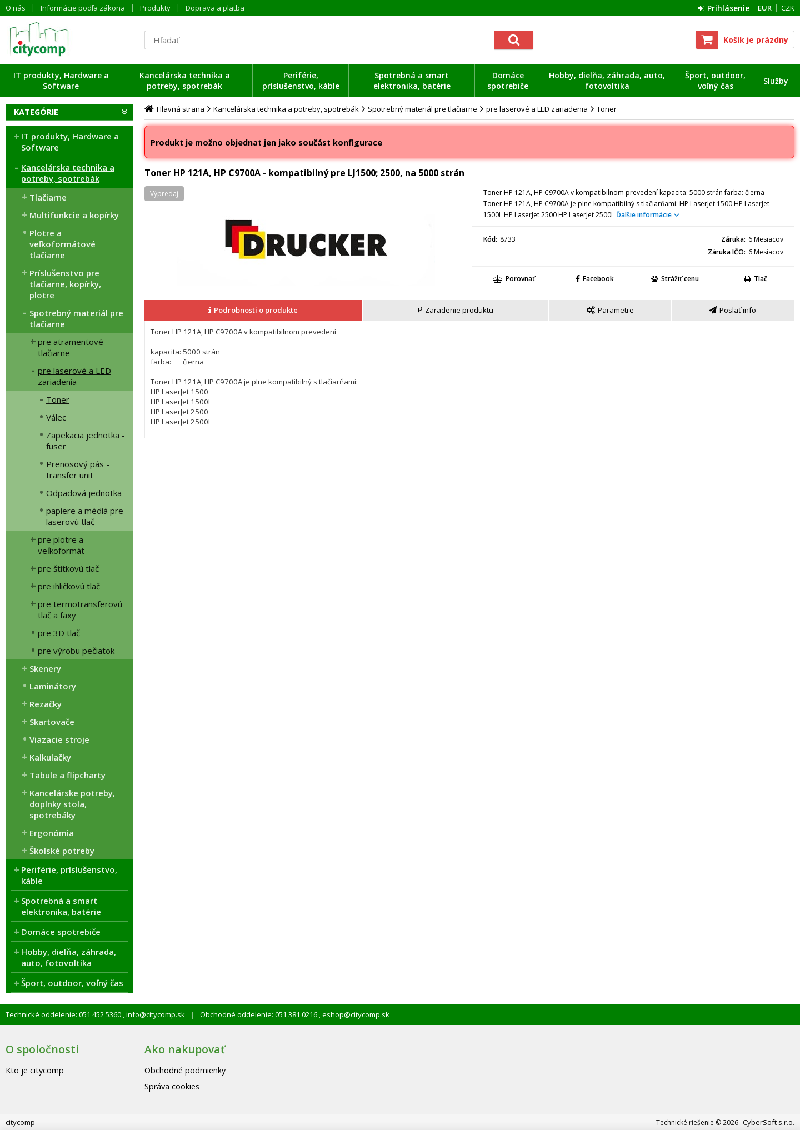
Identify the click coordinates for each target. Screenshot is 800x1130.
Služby (775, 81)
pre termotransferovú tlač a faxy (80, 609)
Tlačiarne (48, 197)
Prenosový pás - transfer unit (77, 469)
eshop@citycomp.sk (355, 1014)
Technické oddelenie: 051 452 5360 (64, 1014)
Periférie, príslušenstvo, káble (300, 80)
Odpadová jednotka (84, 492)
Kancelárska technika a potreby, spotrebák (184, 80)
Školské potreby (61, 850)
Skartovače (51, 721)
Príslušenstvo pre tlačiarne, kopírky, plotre (65, 284)
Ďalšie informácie (644, 214)
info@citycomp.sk (154, 1014)
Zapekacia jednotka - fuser (85, 440)
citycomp (69, 39)
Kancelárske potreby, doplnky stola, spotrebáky (72, 804)
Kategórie (36, 112)
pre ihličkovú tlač (69, 586)
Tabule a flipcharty (67, 775)
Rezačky (45, 703)
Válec (56, 417)
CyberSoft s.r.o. (768, 1122)
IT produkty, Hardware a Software (61, 80)
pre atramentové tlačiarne (70, 347)
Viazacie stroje (59, 739)
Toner (57, 399)
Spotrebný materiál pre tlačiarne (76, 318)
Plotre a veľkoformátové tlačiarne (62, 244)
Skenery (45, 668)
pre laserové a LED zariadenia (74, 376)
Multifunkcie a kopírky (74, 215)
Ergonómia (51, 832)
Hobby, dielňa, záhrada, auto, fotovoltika (607, 80)
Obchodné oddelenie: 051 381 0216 (259, 1014)
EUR (765, 8)
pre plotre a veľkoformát (61, 545)
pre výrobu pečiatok (76, 650)
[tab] (253, 310)
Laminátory (52, 686)
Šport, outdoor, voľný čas (715, 80)
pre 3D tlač (59, 632)
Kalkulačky (50, 757)
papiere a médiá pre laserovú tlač (84, 516)
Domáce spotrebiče (507, 80)
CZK (787, 8)
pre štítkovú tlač (68, 568)
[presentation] (253, 310)
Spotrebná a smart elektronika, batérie (412, 80)
